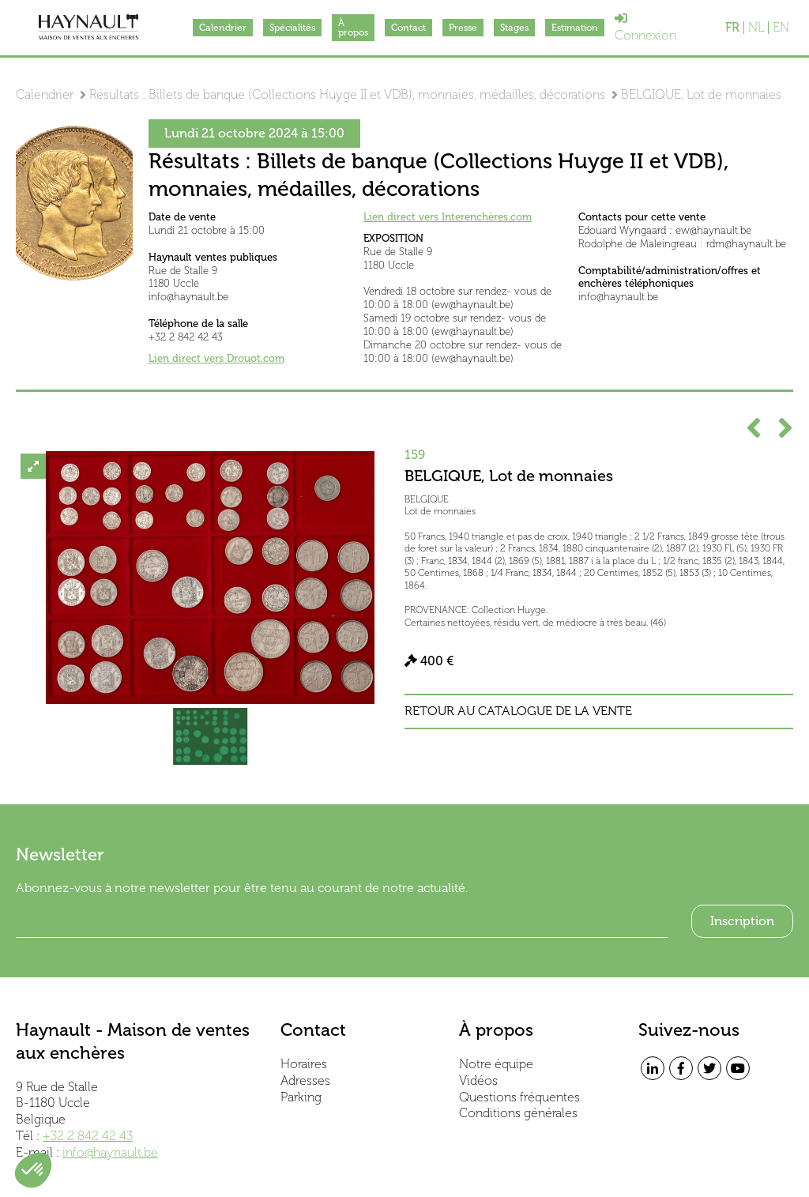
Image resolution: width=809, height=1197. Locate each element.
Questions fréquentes (519, 1097)
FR (732, 27)
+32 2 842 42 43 (88, 1135)
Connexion (645, 27)
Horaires (303, 1063)
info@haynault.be (110, 1152)
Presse (463, 27)
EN (781, 27)
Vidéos (478, 1080)
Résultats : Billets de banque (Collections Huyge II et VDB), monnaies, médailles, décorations (347, 94)
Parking (301, 1097)
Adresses (305, 1080)
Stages (514, 27)
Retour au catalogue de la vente (518, 711)
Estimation (574, 27)
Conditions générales (518, 1112)
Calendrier (222, 27)
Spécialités (292, 27)
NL (756, 27)
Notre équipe (496, 1063)
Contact (408, 27)
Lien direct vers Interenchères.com (447, 217)
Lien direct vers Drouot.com (216, 358)
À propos (353, 27)
